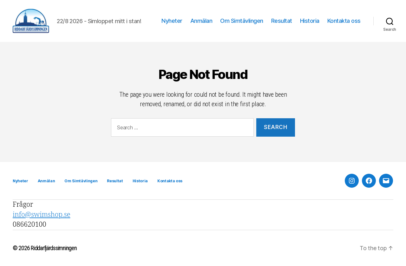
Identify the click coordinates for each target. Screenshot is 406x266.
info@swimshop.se (41, 215)
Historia (309, 20)
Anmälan (201, 20)
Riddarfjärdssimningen (53, 248)
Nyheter (171, 20)
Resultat (281, 20)
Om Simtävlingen (241, 20)
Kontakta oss (344, 20)
